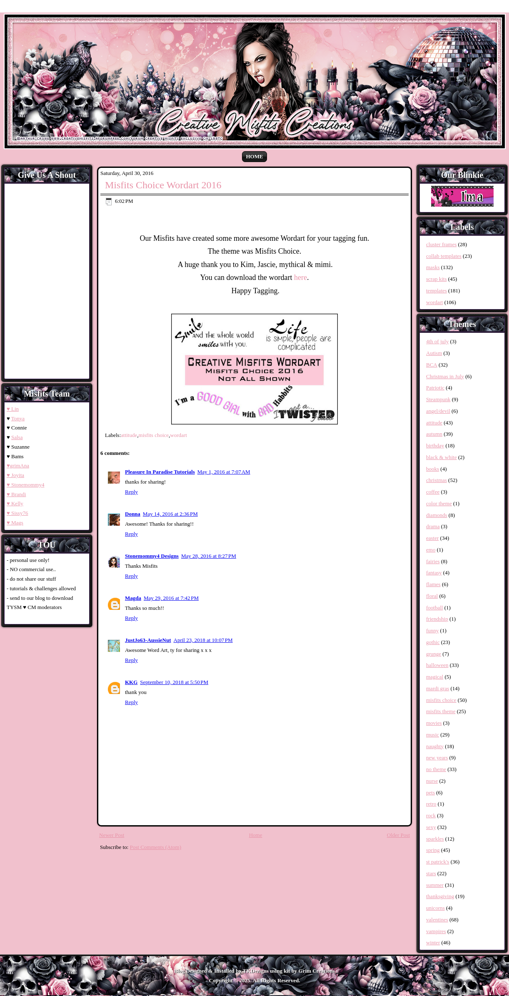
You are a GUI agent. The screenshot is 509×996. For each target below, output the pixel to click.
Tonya (18, 418)
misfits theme (440, 711)
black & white (441, 457)
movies (434, 723)
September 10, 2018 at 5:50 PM (174, 682)
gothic (433, 642)
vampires (436, 931)
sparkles (435, 839)
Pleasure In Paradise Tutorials (160, 472)
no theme (436, 769)
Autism (434, 353)
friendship (437, 619)
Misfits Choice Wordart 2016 (163, 185)
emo (430, 550)
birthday (435, 445)
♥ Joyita (15, 475)
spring (433, 850)
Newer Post (111, 835)
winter (433, 942)
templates (436, 290)
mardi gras (437, 688)
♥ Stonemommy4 (25, 485)
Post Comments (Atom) (156, 847)
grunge (433, 654)
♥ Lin (13, 409)
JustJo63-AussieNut (148, 640)
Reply (131, 492)
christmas (436, 480)
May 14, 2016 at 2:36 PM (170, 514)
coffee (432, 492)
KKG (131, 682)
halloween (437, 665)
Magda (133, 598)
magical (434, 677)
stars (431, 873)
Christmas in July (445, 376)
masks (433, 267)
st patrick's (437, 862)
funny (432, 630)
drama (432, 526)
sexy (431, 827)
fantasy (434, 572)
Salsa (16, 437)
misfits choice (154, 435)
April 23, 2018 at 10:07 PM (203, 640)
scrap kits (436, 279)
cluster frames (441, 244)
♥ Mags (15, 522)
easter (432, 538)
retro (431, 804)
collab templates (444, 256)
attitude (129, 435)
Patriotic (435, 387)
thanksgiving (440, 896)
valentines (437, 919)
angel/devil (438, 411)
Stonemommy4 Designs (152, 556)
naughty (435, 746)
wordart (178, 435)
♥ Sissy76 (17, 513)
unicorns (435, 908)
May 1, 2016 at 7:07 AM (223, 472)
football (434, 607)
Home (254, 156)
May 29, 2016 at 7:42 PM (171, 598)
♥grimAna (18, 465)
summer (435, 885)
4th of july (437, 341)
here (300, 277)
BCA (431, 365)
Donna (132, 514)
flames (433, 584)
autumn (434, 434)
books (432, 469)
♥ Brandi (16, 494)
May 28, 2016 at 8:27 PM (208, 556)
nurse (432, 781)
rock (431, 815)
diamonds (436, 515)
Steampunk (438, 399)
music (432, 734)
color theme (439, 503)
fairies (432, 561)
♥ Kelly (15, 503)
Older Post (398, 835)
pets (430, 792)
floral (432, 596)
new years (437, 757)
